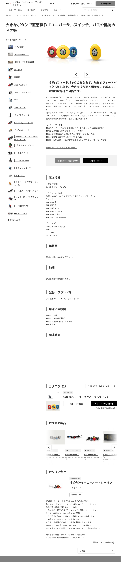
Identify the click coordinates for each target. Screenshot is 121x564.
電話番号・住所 (76, 495)
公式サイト (18, 5)
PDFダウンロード (95, 160)
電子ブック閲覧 (76, 403)
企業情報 (44, 9)
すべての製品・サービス (16, 39)
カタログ (31, 9)
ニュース (57, 9)
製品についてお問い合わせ (68, 160)
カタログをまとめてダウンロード (101, 386)
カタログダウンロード (104, 403)
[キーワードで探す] (112, 9)
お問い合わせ (106, 3)
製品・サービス (15, 9)
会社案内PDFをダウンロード (81, 3)
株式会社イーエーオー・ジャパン (90, 482)
